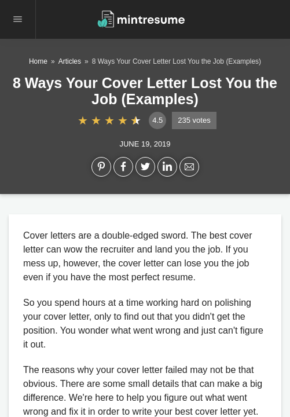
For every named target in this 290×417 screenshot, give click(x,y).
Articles (69, 61)
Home (38, 61)
